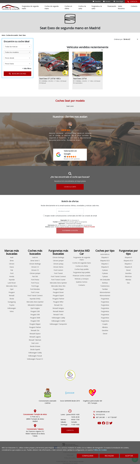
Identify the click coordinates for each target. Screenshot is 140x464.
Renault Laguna (35, 337)
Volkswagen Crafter (58, 321)
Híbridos (105, 327)
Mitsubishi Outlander (35, 305)
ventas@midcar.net (103, 412)
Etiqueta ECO (105, 261)
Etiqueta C (105, 264)
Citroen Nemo (58, 267)
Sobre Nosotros (121, 7)
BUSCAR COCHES (17, 73)
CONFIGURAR (87, 456)
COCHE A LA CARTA (70, 187)
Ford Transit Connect (35, 295)
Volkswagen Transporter (58, 324)
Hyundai (12, 280)
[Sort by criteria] (130, 39)
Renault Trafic (58, 314)
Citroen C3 (35, 267)
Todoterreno (104, 286)
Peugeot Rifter (58, 302)
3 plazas (105, 270)
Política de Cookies (100, 450)
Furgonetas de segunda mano (30, 7)
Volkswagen (11, 308)
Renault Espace (35, 334)
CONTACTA (132, 1)
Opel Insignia (35, 308)
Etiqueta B (105, 267)
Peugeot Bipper (35, 324)
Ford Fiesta (35, 280)
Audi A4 (35, 257)
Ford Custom (58, 270)
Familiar (105, 289)
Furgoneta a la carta (97, 7)
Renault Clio (35, 330)
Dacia (12, 267)
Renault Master (58, 311)
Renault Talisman (35, 340)
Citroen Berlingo (35, 264)
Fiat (11, 270)
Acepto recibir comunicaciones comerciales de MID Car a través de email (71, 216)
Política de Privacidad (89, 227)
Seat (20, 35)
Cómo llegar (118, 1)
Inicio (3, 35)
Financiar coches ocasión (82, 276)
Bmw (12, 261)
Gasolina (105, 330)
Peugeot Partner (35, 327)
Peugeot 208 (35, 311)
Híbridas (128, 280)
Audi (11, 257)
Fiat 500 (35, 276)
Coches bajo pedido (82, 269)
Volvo (12, 311)
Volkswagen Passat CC (35, 359)
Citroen (11, 264)
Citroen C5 (35, 270)
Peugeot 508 (35, 321)
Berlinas (105, 283)
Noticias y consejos (82, 279)
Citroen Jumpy (58, 264)
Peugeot (12, 292)
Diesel (105, 334)
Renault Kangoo (58, 308)
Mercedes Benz (11, 286)
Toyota (11, 305)
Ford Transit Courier (58, 280)
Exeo (24, 35)
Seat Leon (70, 106)
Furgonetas (105, 299)
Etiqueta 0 (104, 257)
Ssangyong (12, 302)
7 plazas (105, 276)
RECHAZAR (109, 456)
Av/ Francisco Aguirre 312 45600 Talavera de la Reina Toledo (35, 433)
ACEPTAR (129, 456)
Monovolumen (105, 292)
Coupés (105, 324)
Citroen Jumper (35, 273)
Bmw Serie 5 (35, 261)
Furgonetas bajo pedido (81, 272)
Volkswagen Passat (35, 356)
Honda (11, 276)
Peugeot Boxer (58, 292)
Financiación (111, 6)
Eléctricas (128, 276)
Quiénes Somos (81, 282)
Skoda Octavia (35, 346)
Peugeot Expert (58, 295)
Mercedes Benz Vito (58, 286)
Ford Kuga (35, 286)
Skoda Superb (35, 349)
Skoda (12, 299)
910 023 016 (100, 414)
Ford (11, 273)
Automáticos (104, 254)
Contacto (134, 6)
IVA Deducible (105, 280)
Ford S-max (35, 292)
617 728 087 (112, 417)
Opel (11, 289)
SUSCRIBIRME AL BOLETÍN (70, 230)
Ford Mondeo (35, 289)
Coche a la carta (82, 7)
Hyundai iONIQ (35, 299)
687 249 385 (100, 417)
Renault (11, 295)
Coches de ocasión (12, 35)
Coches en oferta (68, 7)
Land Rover (12, 283)
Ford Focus (35, 283)
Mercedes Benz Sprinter (35, 302)
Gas (128, 283)
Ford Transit (58, 273)
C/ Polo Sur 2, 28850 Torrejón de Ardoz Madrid (35, 419)
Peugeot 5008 (35, 318)
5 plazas (105, 273)
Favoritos (97, 1)
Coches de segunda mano (52, 7)
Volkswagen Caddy (35, 353)
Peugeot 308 (35, 314)
